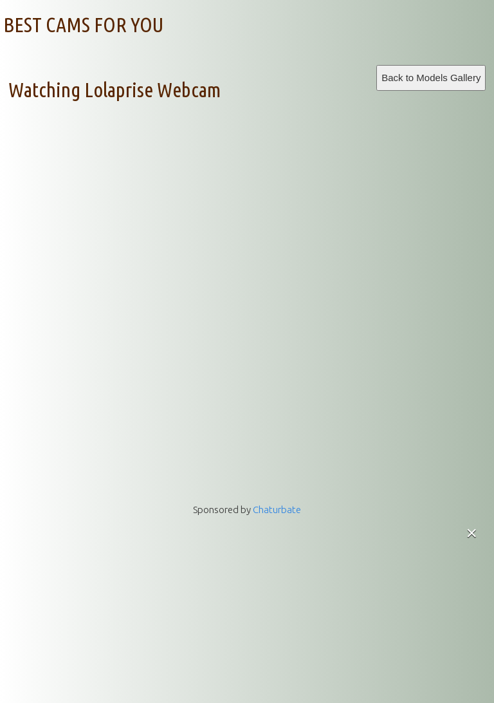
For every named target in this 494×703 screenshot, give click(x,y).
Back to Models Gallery (430, 77)
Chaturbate (277, 509)
